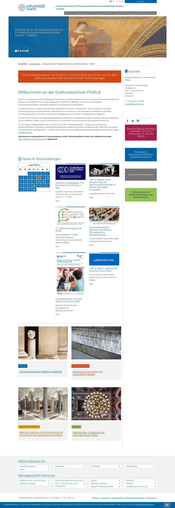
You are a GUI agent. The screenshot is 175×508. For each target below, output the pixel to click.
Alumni (22, 469)
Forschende (95, 466)
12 (48, 177)
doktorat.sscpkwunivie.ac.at (34, 139)
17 (39, 181)
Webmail (129, 483)
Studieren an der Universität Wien (32, 480)
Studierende (60, 466)
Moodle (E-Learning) (27, 483)
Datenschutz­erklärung (135, 498)
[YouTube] (132, 121)
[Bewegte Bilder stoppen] (27, 51)
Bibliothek (130, 480)
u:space (94, 480)
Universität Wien (34, 64)
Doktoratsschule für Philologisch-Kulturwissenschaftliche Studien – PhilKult (91, 7)
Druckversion (151, 498)
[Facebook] (127, 121)
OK (167, 505)
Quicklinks (141, 1)
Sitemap (95, 498)
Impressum (105, 498)
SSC (20, 139)
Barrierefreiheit (118, 498)
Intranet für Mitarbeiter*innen (102, 486)
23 (34, 185)
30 (34, 189)
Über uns (69, 13)
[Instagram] (138, 121)
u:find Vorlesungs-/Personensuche (68, 480)
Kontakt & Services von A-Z (137, 486)
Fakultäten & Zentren (99, 483)
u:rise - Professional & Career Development (66, 484)
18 (43, 181)
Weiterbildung (131, 466)
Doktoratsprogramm (83, 13)
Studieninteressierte (27, 466)
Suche (120, 1)
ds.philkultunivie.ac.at (134, 104)
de (112, 1)
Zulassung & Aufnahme (103, 13)
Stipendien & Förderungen (125, 13)
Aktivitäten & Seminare (146, 13)
